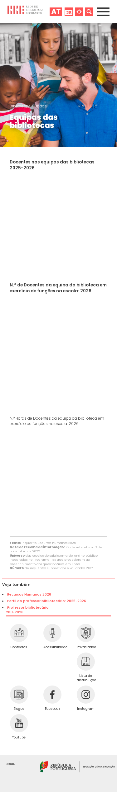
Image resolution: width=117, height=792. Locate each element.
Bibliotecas (21, 106)
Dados (40, 106)
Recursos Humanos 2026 (29, 594)
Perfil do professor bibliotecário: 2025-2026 (46, 601)
